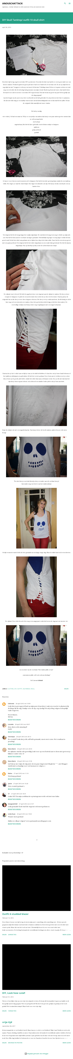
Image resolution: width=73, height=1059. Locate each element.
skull (33, 689)
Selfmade (26, 689)
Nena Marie (12, 749)
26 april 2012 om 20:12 (23, 737)
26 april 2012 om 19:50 (23, 703)
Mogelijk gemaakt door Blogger (36, 1054)
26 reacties (12, 934)
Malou (10, 773)
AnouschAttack (12, 3)
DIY (15, 689)
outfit (19, 689)
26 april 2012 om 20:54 (24, 749)
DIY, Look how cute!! (13, 992)
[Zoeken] (65, 3)
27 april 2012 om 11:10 (21, 773)
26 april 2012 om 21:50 (24, 761)
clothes (11, 689)
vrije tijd (7, 1022)
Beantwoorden (14, 720)
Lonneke (10, 724)
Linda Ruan (11, 814)
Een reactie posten (15, 1043)
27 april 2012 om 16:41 (18, 794)
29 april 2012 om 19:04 (24, 814)
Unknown (11, 703)
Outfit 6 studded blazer (15, 914)
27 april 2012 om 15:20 (20, 783)
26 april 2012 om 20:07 (22, 724)
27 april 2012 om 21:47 (26, 804)
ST (9, 794)
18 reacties (12, 1011)
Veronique (11, 737)
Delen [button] (66, 689)
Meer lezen (67, 934)
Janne (10, 783)
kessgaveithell (12, 804)
